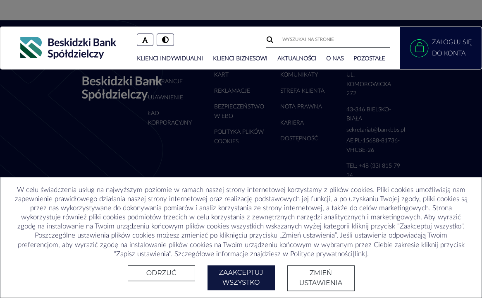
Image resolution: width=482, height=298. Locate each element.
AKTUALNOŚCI (296, 59)
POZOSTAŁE (369, 59)
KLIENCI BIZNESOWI (240, 59)
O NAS (335, 59)
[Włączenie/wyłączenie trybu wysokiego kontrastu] (165, 40)
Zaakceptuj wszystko (241, 277)
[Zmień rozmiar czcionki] (145, 40)
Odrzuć (161, 273)
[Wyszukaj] (271, 39)
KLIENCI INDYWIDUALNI (170, 59)
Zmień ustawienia (320, 278)
